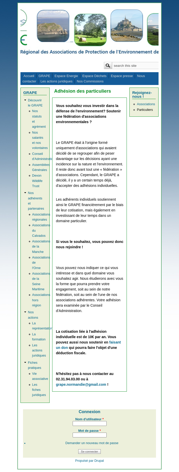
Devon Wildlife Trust (37, 181)
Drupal (99, 461)
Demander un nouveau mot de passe (91, 443)
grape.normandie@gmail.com (81, 384)
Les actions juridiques (56, 81)
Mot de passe (89, 431)
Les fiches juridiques (39, 390)
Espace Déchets (94, 76)
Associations (146, 104)
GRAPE (44, 76)
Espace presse (122, 76)
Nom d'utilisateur (89, 419)
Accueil (29, 76)
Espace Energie (66, 76)
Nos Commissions (90, 81)
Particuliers (145, 110)
